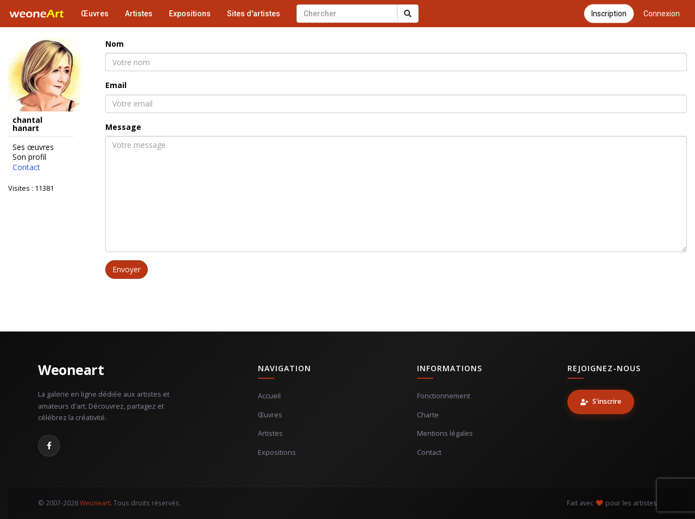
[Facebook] (49, 446)
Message (123, 127)
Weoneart (71, 369)
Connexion (661, 13)
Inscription (609, 13)
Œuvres (95, 13)
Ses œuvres (33, 147)
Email (116, 85)
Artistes (139, 13)
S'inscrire (600, 401)
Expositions (190, 13)
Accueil (269, 396)
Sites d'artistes (253, 13)
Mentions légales (445, 433)
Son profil (29, 157)
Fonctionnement (443, 396)
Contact (26, 167)
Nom (114, 44)
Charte (428, 415)
